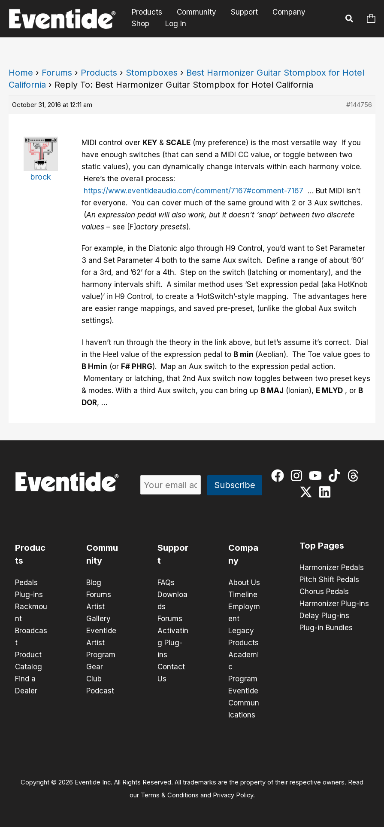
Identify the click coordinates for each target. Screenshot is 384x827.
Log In (175, 23)
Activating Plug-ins (172, 642)
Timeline (242, 594)
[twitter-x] (307, 491)
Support (244, 12)
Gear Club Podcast (100, 678)
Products (147, 12)
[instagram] (298, 475)
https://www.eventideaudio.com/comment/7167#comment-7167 (193, 190)
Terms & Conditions (170, 795)
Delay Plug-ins (324, 615)
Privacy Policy (233, 795)
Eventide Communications (243, 703)
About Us (244, 582)
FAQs (166, 582)
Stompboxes (152, 72)
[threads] (355, 475)
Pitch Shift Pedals (329, 579)
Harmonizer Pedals (331, 567)
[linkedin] (326, 491)
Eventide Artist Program (101, 642)
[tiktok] (336, 475)
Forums (57, 72)
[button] (349, 20)
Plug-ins (29, 594)
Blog (93, 582)
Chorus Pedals (324, 591)
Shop (140, 23)
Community (196, 12)
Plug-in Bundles (326, 627)
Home (21, 72)
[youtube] (317, 475)
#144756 (359, 105)
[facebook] (279, 475)
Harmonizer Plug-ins (334, 603)
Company (288, 12)
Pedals (26, 582)
